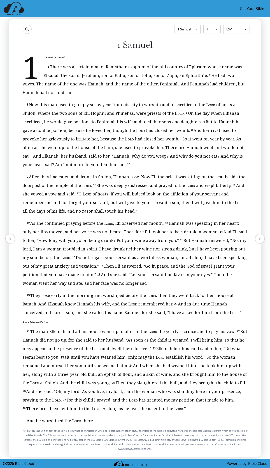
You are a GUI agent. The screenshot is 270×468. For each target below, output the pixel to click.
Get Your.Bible (252, 8)
